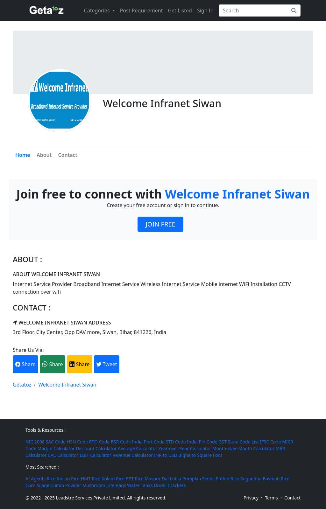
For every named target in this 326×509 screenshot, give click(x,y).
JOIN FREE (160, 224)
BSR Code (121, 442)
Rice (51, 479)
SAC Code (56, 442)
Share (25, 364)
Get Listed (180, 10)
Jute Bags (116, 485)
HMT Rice (90, 479)
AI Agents (35, 479)
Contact (67, 154)
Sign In (205, 10)
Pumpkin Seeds (198, 479)
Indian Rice (68, 479)
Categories (97, 10)
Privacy (251, 498)
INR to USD (165, 455)
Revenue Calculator (132, 455)
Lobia (175, 479)
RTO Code (99, 442)
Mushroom (93, 485)
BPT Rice (135, 479)
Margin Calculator (55, 448)
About (44, 154)
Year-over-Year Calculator (185, 448)
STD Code (176, 442)
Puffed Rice (227, 479)
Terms (271, 498)
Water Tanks (139, 485)
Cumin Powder (65, 485)
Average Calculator (137, 448)
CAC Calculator (63, 455)
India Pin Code (202, 442)
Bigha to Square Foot (200, 455)
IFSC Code (270, 442)
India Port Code (148, 442)
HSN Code (77, 442)
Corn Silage (37, 485)
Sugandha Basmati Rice (264, 479)
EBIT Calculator (95, 455)
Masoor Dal (156, 479)
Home (22, 154)
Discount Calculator (96, 448)
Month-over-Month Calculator (243, 448)
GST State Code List (238, 442)
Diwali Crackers (170, 485)
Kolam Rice (113, 479)
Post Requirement (141, 10)
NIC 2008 (35, 442)
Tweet (106, 364)
